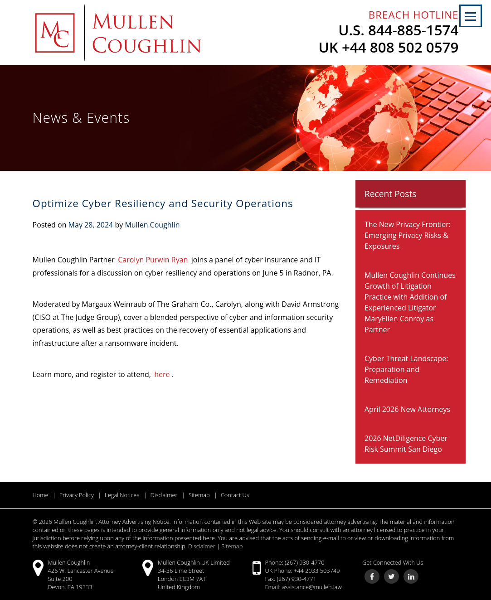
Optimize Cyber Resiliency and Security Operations (163, 203)
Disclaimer (164, 495)
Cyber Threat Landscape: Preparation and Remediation (406, 369)
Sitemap (199, 495)
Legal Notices (122, 495)
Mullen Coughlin (152, 225)
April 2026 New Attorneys (407, 409)
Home (41, 495)
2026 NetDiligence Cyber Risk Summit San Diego (406, 443)
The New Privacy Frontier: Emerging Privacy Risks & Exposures (408, 235)
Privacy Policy (76, 495)
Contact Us (235, 495)
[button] (470, 16)
